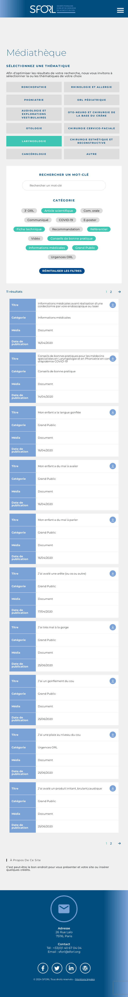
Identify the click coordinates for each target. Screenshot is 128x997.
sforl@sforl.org (69, 952)
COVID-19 (66, 220)
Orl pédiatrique (91, 99)
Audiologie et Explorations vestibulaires (34, 114)
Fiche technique (29, 229)
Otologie (34, 128)
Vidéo (35, 238)
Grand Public (85, 248)
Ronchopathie (34, 87)
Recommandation (66, 229)
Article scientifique (58, 211)
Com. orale (92, 211)
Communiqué (37, 220)
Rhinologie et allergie (91, 87)
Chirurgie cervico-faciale (91, 128)
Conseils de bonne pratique (72, 238)
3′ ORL (29, 211)
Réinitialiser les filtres (61, 270)
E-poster (90, 220)
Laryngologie (34, 141)
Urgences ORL (62, 257)
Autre (92, 154)
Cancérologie (34, 154)
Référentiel (98, 229)
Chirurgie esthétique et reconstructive (91, 141)
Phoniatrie (34, 99)
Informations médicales (47, 248)
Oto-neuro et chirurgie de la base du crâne (91, 114)
